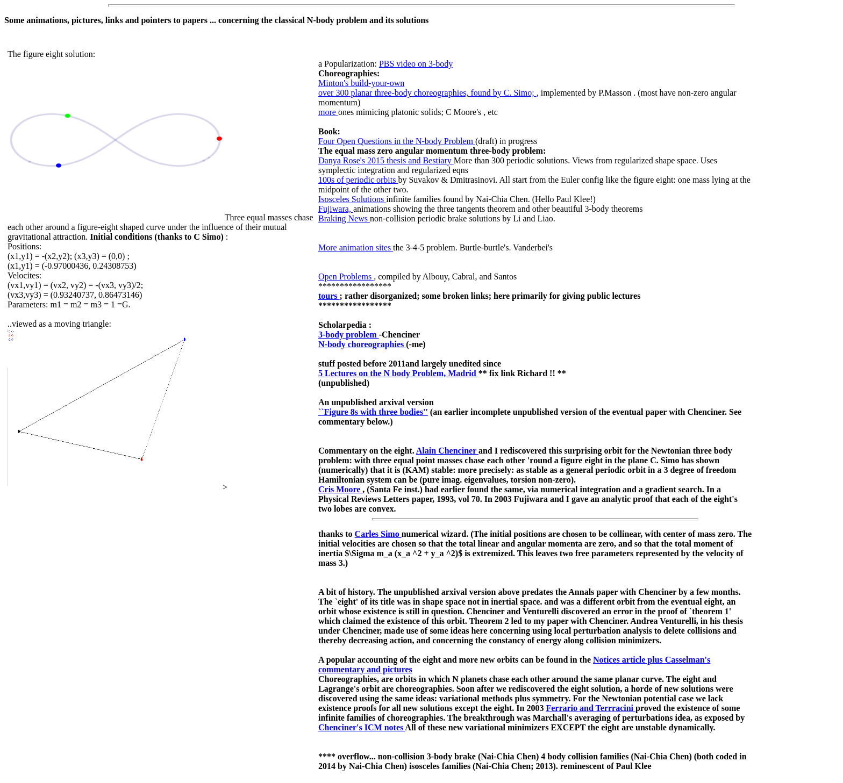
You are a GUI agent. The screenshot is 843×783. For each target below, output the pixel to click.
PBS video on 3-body (416, 63)
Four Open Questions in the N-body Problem (396, 141)
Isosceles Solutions (352, 199)
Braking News (344, 218)
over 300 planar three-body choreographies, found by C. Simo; (427, 92)
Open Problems (346, 276)
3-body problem (348, 334)
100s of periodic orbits (358, 179)
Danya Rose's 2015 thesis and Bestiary (386, 160)
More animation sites (355, 247)
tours (329, 295)
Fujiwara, (335, 208)
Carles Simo (378, 533)
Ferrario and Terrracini (590, 708)
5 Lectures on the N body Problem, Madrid (398, 373)
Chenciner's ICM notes (361, 727)
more (328, 112)
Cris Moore (340, 489)
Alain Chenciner (447, 450)
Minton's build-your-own (361, 83)
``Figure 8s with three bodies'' (373, 411)
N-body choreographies (362, 344)
